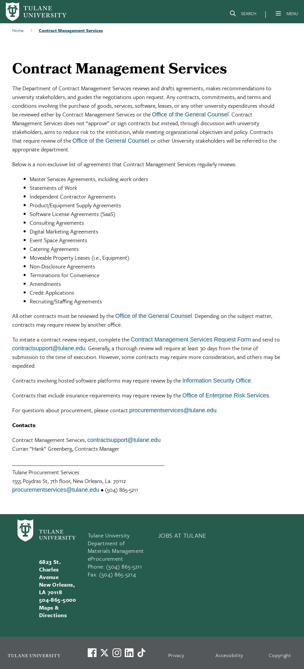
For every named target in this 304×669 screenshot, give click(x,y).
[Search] (242, 14)
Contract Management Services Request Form (191, 339)
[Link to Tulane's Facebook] (117, 652)
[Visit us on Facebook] (92, 652)
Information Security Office (216, 380)
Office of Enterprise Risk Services (225, 395)
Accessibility (229, 655)
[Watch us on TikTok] (141, 652)
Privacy (176, 655)
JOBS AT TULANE (182, 535)
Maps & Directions (53, 611)
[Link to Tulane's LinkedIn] (129, 652)
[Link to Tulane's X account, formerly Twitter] (104, 652)
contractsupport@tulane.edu (49, 348)
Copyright (280, 655)
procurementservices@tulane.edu (173, 410)
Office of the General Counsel (190, 114)
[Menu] (278, 13)
